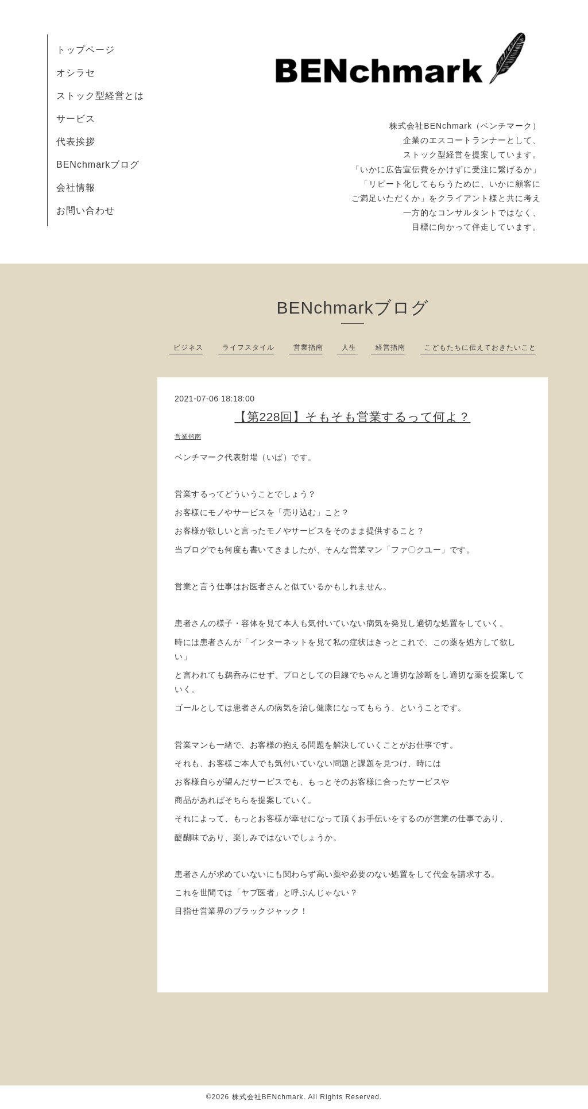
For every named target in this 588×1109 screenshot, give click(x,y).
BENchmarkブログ (98, 164)
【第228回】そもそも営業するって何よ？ (352, 416)
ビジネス (188, 347)
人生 (349, 347)
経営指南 (390, 347)
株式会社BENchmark (268, 1097)
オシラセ (75, 73)
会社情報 (75, 187)
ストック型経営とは (100, 96)
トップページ (85, 50)
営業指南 (308, 347)
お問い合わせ (85, 210)
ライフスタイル (248, 347)
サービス (75, 118)
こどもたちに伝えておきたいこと (480, 347)
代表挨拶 (75, 141)
